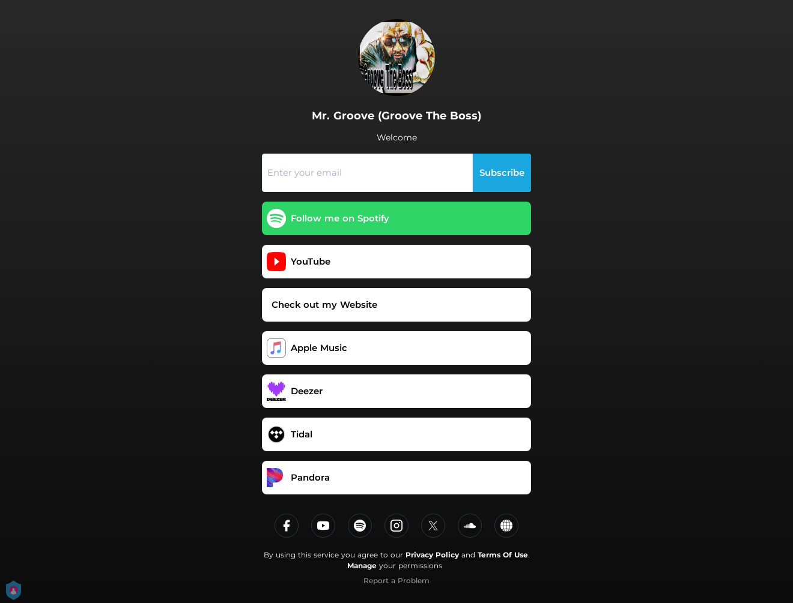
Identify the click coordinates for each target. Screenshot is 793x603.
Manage (362, 565)
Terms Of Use (503, 554)
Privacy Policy (432, 554)
